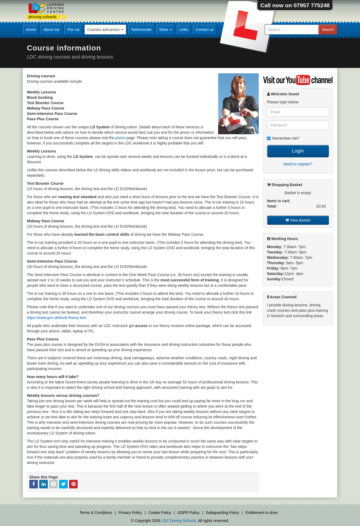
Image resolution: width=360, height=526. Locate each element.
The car (73, 29)
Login (298, 151)
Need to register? (297, 164)
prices (120, 138)
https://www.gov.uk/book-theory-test (56, 317)
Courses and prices (105, 29)
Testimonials (141, 29)
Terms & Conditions (96, 512)
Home (31, 29)
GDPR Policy (188, 512)
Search (328, 29)
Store (165, 29)
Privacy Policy (130, 512)
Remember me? (283, 138)
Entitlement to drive (262, 512)
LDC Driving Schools (178, 520)
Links (183, 29)
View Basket (298, 220)
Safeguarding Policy (222, 512)
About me (51, 29)
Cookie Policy (159, 512)
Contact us (205, 29)
